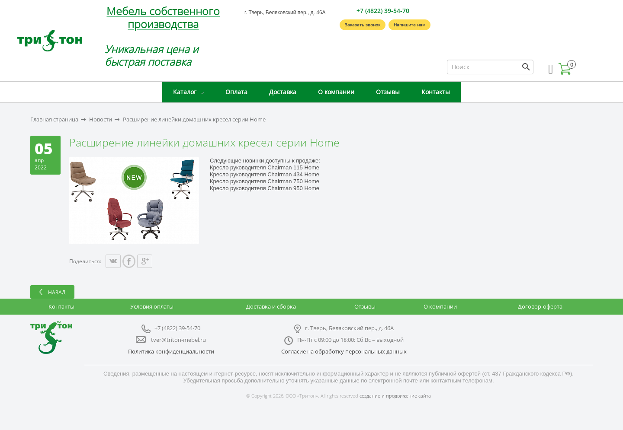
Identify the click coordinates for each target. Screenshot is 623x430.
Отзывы (388, 92)
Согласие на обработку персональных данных (344, 351)
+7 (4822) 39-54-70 (382, 10)
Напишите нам (409, 25)
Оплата (236, 92)
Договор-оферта (540, 306)
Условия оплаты (151, 306)
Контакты (435, 92)
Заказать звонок (362, 25)
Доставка (282, 92)
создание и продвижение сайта (395, 395)
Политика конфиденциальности (171, 351)
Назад (56, 292)
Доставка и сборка (271, 306)
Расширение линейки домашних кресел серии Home (194, 119)
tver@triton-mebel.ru (178, 340)
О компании (336, 92)
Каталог (184, 92)
